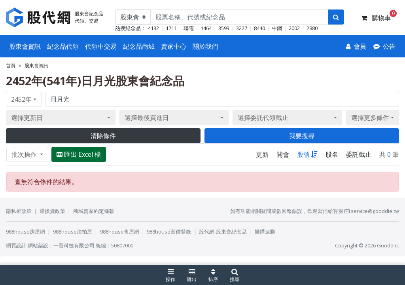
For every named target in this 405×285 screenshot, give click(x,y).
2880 (312, 28)
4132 (153, 28)
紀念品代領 (63, 46)
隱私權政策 (19, 211)
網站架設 (38, 245)
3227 (241, 28)
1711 (171, 28)
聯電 (189, 28)
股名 (332, 154)
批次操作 (24, 154)
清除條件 (103, 135)
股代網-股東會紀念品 (223, 231)
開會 (282, 154)
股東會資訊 (25, 46)
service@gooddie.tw (371, 211)
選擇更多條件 (370, 117)
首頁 (10, 65)
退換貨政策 (52, 211)
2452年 (21, 99)
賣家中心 (173, 46)
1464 (206, 28)
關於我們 (205, 46)
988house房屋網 (25, 231)
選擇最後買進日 (147, 117)
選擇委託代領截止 (263, 117)
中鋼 (277, 28)
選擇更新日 (27, 117)
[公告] (384, 46)
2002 (294, 28)
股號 (307, 154)
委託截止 (358, 154)
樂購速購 (265, 231)
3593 (223, 28)
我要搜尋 (301, 135)
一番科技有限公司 (74, 245)
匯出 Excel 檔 (79, 154)
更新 (262, 154)
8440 (259, 28)
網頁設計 (16, 245)
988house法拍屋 (72, 231)
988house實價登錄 (169, 231)
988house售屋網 (119, 231)
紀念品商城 (139, 46)
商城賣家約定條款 (93, 211)
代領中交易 (101, 46)
